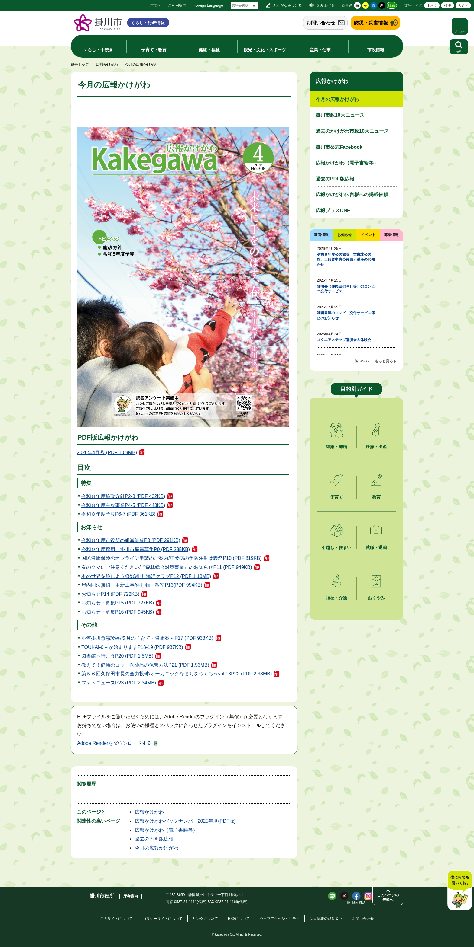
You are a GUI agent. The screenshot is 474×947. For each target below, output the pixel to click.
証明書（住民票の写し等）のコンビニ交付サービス (346, 289)
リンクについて (205, 919)
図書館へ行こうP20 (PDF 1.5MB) (117, 655)
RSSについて (239, 919)
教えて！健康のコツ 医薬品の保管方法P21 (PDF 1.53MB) (145, 665)
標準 (447, 5)
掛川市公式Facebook (339, 147)
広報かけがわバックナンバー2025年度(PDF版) (185, 821)
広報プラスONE (333, 210)
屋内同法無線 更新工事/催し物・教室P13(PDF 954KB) (141, 585)
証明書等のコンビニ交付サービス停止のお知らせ (346, 315)
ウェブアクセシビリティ (280, 919)
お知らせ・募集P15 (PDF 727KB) (117, 602)
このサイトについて (116, 919)
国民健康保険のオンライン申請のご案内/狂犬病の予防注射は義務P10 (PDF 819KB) (171, 558)
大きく (463, 5)
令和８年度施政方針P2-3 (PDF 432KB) (123, 496)
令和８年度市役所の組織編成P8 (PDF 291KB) (130, 540)
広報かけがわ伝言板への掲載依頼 (352, 194)
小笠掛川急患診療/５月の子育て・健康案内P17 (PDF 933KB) (147, 638)
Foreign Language (208, 5)
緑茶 (391, 5)
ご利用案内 (177, 5)
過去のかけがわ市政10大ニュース (352, 131)
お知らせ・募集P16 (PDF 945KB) (117, 611)
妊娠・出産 (376, 446)
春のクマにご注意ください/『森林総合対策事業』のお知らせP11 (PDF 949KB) (166, 567)
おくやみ (376, 597)
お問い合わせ (320, 22)
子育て (336, 497)
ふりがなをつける (287, 5)
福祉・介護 (336, 597)
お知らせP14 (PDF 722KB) (110, 594)
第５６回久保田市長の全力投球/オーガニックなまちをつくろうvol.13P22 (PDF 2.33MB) (176, 673)
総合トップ (80, 64)
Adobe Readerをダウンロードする (117, 743)
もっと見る (384, 361)
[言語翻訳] (244, 5)
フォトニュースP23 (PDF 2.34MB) (118, 682)
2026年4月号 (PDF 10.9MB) (107, 452)
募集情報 (391, 235)
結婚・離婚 (336, 446)
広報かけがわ (107, 64)
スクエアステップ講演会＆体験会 (344, 340)
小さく (432, 5)
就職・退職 (376, 547)
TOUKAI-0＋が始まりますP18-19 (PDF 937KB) (132, 647)
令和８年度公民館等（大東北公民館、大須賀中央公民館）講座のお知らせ (346, 259)
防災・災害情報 (371, 22)
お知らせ (344, 235)
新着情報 (321, 235)
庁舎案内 (130, 896)
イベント (368, 235)
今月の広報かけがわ (156, 847)
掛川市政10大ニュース (340, 115)
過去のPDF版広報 (154, 838)
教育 (376, 497)
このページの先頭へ (388, 897)
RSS (363, 361)
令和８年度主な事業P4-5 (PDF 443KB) (123, 505)
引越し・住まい (336, 547)
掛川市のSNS (356, 902)
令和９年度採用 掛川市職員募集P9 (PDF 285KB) (135, 549)
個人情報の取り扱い (326, 919)
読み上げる (326, 5)
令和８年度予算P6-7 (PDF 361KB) (118, 514)
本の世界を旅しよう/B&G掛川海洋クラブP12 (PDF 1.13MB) (146, 576)
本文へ (155, 5)
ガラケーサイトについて (163, 919)
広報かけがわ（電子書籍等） (166, 830)
